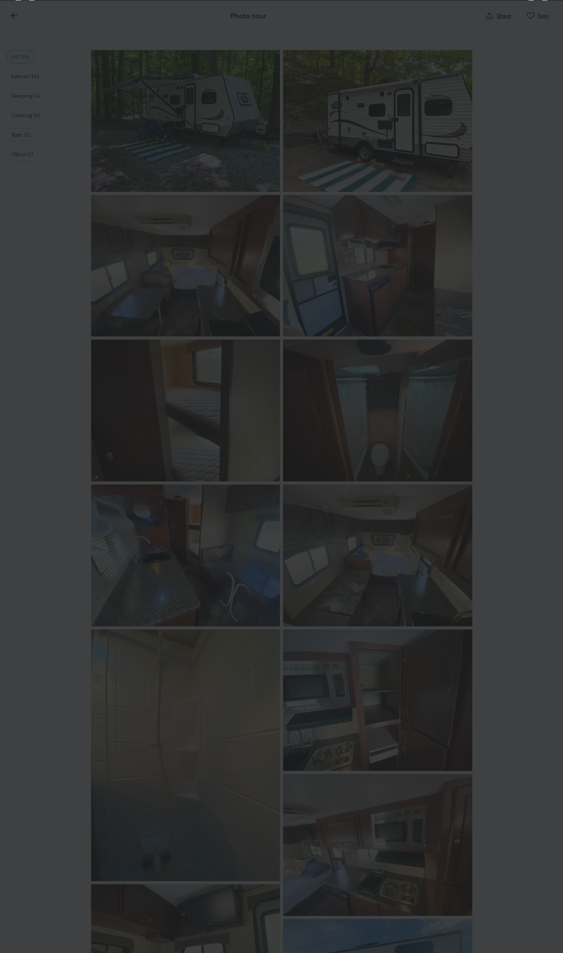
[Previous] (25, 476)
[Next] (538, 476)
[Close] (544, 18)
